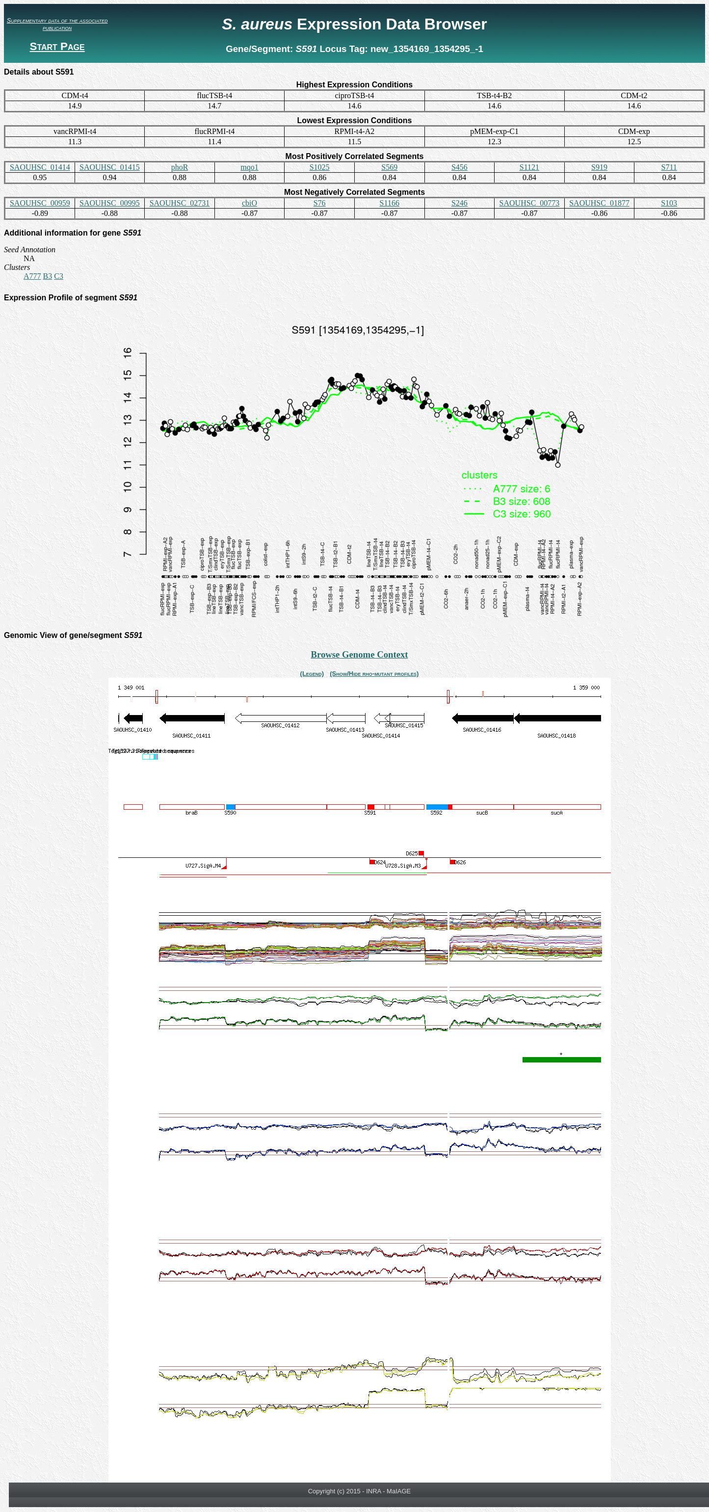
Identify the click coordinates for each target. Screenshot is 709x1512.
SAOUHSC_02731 (180, 203)
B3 (48, 276)
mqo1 (249, 167)
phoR (179, 167)
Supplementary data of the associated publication (57, 24)
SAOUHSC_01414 (40, 167)
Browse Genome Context (359, 654)
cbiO (249, 203)
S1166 (389, 203)
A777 (32, 276)
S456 (459, 167)
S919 (599, 167)
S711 (669, 167)
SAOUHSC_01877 (599, 203)
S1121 (529, 167)
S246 (459, 203)
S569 (389, 167)
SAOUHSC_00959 (40, 203)
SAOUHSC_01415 (109, 167)
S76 (320, 203)
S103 (669, 203)
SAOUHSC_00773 (529, 203)
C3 (58, 276)
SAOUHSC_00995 (109, 203)
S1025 (320, 167)
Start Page (56, 46)
